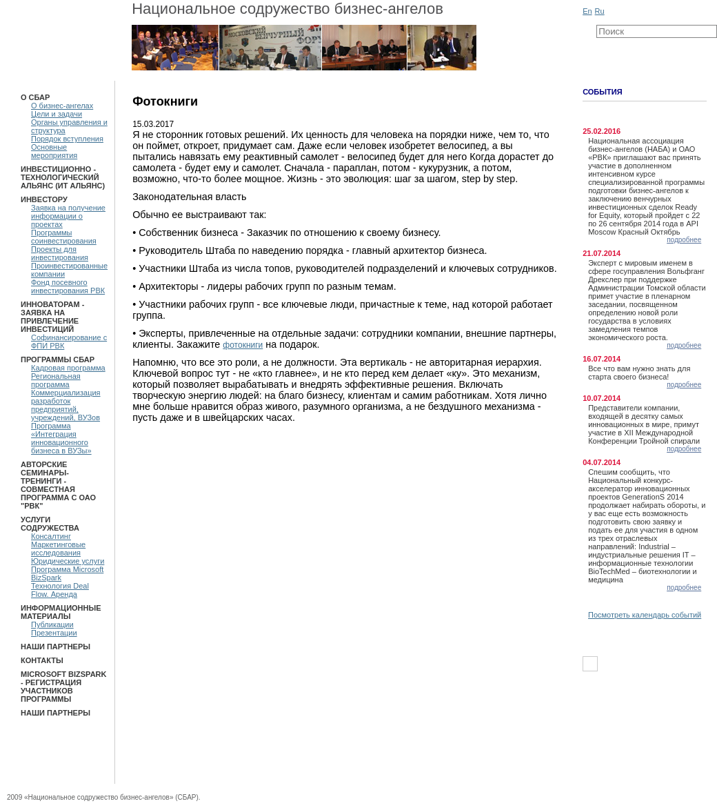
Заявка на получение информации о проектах (68, 216)
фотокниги (243, 345)
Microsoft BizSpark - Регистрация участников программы (63, 686)
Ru (600, 11)
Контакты (42, 660)
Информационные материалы (61, 612)
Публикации (52, 624)
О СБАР (35, 97)
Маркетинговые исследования (58, 548)
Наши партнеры (55, 646)
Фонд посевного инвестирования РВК (68, 286)
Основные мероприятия (54, 151)
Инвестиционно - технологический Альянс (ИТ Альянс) (63, 177)
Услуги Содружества (50, 523)
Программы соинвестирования (64, 236)
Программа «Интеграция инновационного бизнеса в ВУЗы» (61, 438)
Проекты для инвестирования (59, 253)
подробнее (684, 240)
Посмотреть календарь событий (644, 615)
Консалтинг (51, 536)
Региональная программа (56, 380)
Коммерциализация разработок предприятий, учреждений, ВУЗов (66, 405)
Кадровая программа (68, 368)
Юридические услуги (67, 561)
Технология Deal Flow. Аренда (60, 590)
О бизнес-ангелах (62, 105)
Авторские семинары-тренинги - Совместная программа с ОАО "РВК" (58, 485)
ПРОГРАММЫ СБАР (57, 359)
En (587, 11)
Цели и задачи (56, 114)
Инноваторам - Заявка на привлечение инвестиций (52, 316)
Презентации (54, 633)
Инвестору (44, 199)
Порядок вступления (67, 139)
